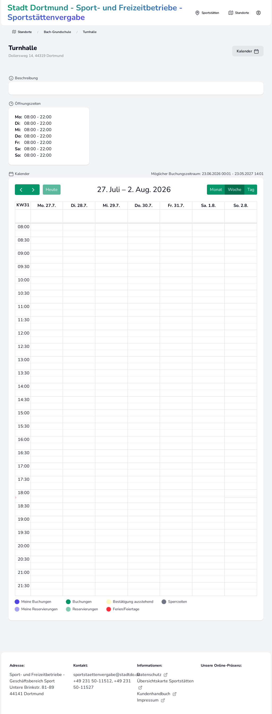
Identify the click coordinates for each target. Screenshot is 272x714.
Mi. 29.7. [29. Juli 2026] (111, 205)
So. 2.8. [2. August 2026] (240, 205)
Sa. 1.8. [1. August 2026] (208, 205)
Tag (250, 190)
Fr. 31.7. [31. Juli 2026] (176, 205)
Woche (234, 190)
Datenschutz (152, 675)
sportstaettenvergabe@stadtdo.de (106, 675)
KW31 (22, 205)
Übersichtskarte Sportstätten (165, 684)
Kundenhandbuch (157, 694)
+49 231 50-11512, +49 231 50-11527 (102, 684)
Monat (216, 190)
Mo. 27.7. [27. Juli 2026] (46, 205)
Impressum (151, 700)
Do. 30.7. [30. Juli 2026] (143, 205)
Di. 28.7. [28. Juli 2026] (79, 205)
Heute (52, 190)
